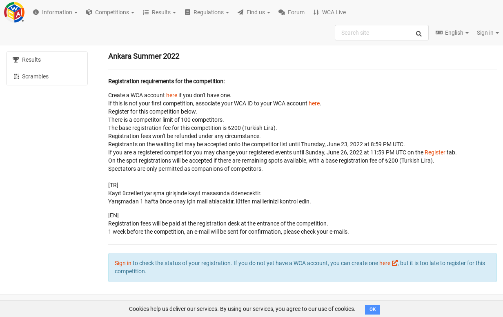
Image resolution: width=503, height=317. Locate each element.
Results (27, 59)
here (171, 95)
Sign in (488, 32)
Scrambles (31, 76)
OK (372, 309)
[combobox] (382, 32)
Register (435, 152)
